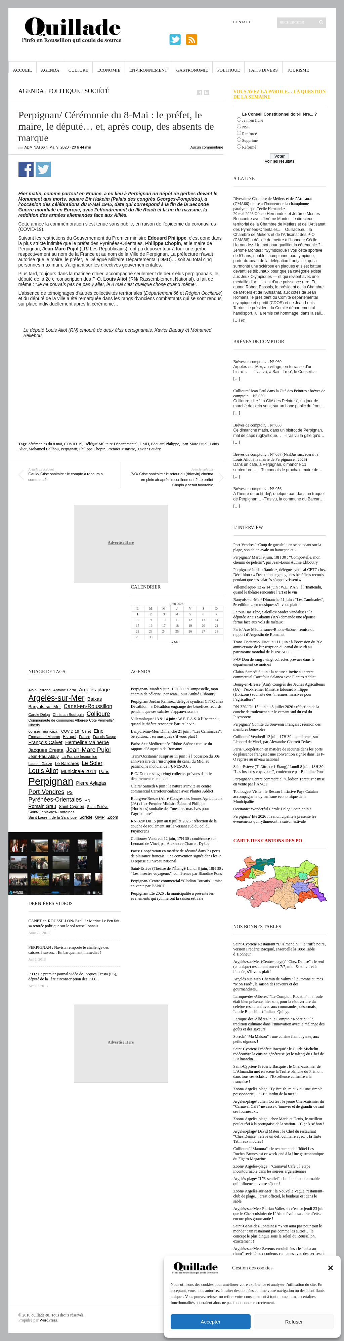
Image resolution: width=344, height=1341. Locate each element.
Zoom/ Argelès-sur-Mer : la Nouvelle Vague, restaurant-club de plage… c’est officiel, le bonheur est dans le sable (278, 1196)
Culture (78, 70)
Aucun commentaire (206, 147)
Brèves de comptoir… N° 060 (257, 361)
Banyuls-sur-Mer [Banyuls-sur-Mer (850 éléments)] (45, 706)
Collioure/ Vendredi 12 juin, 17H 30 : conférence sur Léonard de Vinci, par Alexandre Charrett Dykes (275, 739)
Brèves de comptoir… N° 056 (257, 488)
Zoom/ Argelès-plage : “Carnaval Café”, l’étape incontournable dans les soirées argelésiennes (271, 1169)
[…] (236, 320)
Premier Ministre (121, 449)
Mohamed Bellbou (44, 449)
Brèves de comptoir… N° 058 (257, 425)
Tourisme (298, 70)
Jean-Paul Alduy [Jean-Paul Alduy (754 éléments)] (44, 756)
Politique (228, 70)
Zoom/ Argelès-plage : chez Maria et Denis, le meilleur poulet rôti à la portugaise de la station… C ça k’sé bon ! (279, 1121)
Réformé (249, 147)
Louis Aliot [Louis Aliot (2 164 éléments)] (43, 770)
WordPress (48, 1320)
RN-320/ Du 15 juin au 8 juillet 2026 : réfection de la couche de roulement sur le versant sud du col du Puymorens (276, 711)
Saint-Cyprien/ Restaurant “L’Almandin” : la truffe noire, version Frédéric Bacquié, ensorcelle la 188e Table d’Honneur (279, 949)
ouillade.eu (40, 1315)
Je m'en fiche (252, 120)
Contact (242, 22)
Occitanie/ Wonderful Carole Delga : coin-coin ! (272, 809)
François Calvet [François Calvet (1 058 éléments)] (45, 742)
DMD (144, 444)
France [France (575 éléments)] (84, 737)
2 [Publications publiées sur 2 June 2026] (151, 614)
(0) (243, 320)
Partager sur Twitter (43, 169)
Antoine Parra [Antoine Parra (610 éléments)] (64, 690)
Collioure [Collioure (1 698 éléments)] (98, 713)
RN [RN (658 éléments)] (87, 800)
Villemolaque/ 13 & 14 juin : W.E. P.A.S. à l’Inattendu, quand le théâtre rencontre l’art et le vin (277, 590)
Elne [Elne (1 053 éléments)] (98, 731)
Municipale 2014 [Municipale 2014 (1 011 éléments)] (78, 771)
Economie (108, 70)
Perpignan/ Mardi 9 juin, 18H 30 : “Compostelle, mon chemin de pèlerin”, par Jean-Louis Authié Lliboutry (276, 560)
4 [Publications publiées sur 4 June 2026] (177, 614)
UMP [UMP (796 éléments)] (99, 817)
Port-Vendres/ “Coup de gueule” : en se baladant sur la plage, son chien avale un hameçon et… (277, 547)
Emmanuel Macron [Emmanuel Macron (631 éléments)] (44, 737)
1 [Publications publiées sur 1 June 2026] (137, 614)
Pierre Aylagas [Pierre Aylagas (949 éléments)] (91, 783)
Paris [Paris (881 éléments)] (104, 771)
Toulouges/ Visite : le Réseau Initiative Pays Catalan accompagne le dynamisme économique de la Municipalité (275, 796)
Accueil (22, 70)
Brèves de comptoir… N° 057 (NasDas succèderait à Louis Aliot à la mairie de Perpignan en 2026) (275, 457)
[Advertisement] (121, 374)
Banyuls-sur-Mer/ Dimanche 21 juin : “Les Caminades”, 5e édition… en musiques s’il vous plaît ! (279, 602)
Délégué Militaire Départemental (111, 444)
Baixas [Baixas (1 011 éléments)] (94, 699)
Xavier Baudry (149, 449)
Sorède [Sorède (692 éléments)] (86, 817)
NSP (246, 127)
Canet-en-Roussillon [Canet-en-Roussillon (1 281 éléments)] (88, 706)
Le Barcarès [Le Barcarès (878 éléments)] (67, 763)
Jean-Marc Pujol (194, 444)
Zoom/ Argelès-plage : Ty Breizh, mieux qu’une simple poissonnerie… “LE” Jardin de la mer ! (277, 1091)
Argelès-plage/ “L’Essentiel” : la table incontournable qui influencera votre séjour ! (276, 1181)
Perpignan (69, 449)
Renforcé (249, 133)
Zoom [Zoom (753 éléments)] (113, 817)
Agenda (50, 70)
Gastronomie (192, 70)
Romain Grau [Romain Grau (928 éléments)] (42, 806)
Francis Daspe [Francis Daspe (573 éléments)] (104, 737)
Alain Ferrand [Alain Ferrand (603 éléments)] (40, 690)
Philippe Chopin (92, 449)
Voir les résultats (279, 161)
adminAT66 (35, 147)
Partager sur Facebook (26, 169)
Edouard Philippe (165, 444)
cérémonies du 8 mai (45, 444)
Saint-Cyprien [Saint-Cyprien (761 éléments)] (71, 806)
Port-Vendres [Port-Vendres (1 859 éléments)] (46, 791)
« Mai (175, 642)
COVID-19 (73, 444)
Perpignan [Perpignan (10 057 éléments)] (51, 781)
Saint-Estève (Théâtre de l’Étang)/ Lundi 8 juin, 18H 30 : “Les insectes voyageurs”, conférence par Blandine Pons (279, 769)
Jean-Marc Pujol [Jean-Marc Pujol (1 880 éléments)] (88, 749)
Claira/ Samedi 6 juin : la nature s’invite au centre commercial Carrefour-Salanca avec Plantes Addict (274, 674)
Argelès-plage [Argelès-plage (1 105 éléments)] (94, 689)
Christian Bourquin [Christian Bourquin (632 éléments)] (68, 715)
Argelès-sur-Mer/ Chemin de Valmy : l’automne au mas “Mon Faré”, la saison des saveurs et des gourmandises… (278, 984)
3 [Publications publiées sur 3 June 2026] (164, 614)
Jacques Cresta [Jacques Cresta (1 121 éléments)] (46, 750)
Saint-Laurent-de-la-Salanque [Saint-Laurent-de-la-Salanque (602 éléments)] (53, 817)
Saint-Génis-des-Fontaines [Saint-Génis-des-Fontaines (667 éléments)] (52, 812)
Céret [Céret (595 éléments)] (86, 731)
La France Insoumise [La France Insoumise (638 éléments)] (79, 757)
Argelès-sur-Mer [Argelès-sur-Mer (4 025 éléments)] (57, 698)
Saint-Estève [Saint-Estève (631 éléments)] (98, 807)
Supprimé (250, 140)
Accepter (210, 1322)
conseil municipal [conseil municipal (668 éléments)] (43, 731)
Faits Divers (263, 70)
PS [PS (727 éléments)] (70, 792)
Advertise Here (121, 542)
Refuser (294, 1322)
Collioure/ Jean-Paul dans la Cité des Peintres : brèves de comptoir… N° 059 (279, 393)
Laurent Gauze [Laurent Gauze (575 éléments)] (40, 764)
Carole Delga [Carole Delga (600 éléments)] (39, 715)
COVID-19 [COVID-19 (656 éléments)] (70, 731)
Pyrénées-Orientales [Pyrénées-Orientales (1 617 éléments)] (55, 799)
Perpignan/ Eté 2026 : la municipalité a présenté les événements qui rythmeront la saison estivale (274, 819)
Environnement (148, 70)
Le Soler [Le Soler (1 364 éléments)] (92, 763)
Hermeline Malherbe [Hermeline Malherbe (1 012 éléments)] (87, 742)
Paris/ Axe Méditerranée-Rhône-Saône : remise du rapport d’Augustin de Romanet (274, 632)
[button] (330, 1267)
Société (97, 91)
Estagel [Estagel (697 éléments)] (69, 736)
